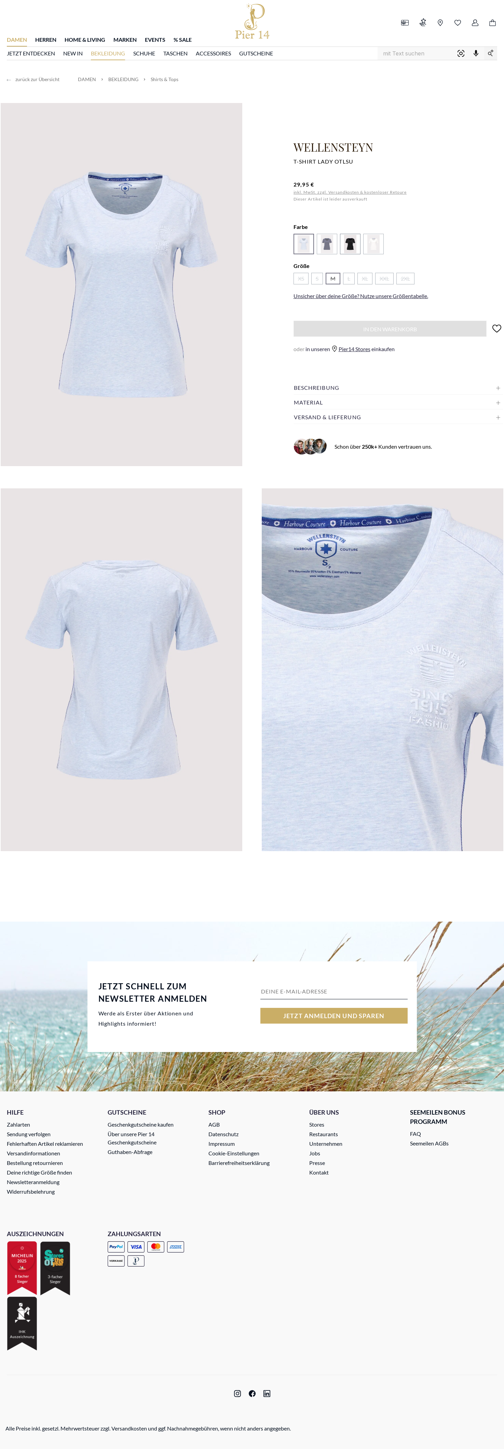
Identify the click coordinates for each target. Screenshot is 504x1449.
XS (303, 279)
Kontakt (319, 1172)
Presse (317, 1162)
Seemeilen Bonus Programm (437, 1116)
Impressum (221, 1143)
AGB (214, 1124)
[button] (398, 388)
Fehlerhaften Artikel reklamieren (45, 1143)
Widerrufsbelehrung (31, 1191)
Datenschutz (223, 1134)
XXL (387, 279)
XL (367, 279)
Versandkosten (129, 1428)
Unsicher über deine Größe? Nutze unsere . (361, 296)
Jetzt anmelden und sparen (333, 1016)
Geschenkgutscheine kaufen (141, 1124)
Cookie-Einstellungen (233, 1153)
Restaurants (323, 1134)
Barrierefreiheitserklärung (239, 1162)
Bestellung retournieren (35, 1162)
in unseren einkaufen (344, 349)
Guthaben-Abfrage (130, 1152)
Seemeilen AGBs (429, 1143)
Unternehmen (325, 1143)
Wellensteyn (333, 146)
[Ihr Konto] (475, 23)
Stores (316, 1124)
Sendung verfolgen (29, 1134)
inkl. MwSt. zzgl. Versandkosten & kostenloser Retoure (350, 192)
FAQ (415, 1133)
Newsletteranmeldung (33, 1182)
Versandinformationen (33, 1153)
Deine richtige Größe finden (39, 1172)
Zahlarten (18, 1124)
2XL (407, 279)
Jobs (314, 1153)
